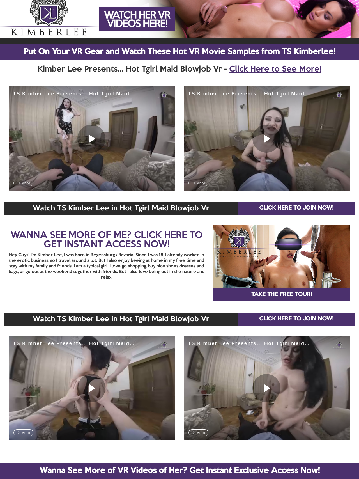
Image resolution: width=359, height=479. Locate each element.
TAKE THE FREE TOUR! (281, 294)
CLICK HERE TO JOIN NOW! (296, 208)
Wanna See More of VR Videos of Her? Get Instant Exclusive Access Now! (180, 471)
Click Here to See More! (275, 69)
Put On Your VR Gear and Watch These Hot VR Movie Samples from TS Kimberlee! (179, 52)
